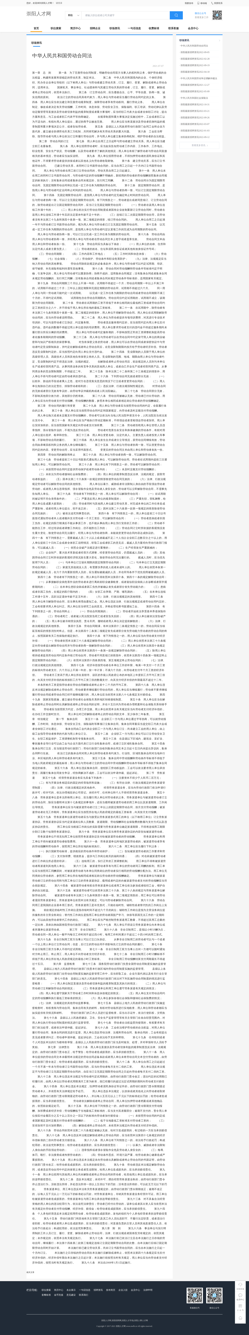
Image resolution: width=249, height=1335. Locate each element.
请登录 (59, 3)
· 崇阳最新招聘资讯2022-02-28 (194, 59)
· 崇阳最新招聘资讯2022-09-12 (194, 137)
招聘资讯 (98, 1290)
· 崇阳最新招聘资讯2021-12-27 (194, 85)
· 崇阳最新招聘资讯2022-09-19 (194, 65)
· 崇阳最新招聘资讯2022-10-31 (194, 104)
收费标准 (154, 28)
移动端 (202, 3)
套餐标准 (46, 1295)
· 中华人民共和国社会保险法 (193, 98)
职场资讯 (114, 28)
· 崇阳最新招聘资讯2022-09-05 (194, 52)
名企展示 (71, 1290)
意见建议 (71, 1295)
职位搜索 (56, 28)
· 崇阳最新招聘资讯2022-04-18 (194, 72)
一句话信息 (134, 28)
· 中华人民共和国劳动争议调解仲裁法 (198, 78)
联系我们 (83, 1295)
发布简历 (110, 1290)
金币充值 (58, 1295)
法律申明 (147, 1290)
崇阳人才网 (38, 13)
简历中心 (75, 28)
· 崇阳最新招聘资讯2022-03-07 (194, 124)
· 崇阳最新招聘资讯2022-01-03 (194, 130)
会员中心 (193, 28)
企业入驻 (123, 1290)
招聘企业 (95, 28)
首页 (36, 28)
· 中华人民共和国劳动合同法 (193, 46)
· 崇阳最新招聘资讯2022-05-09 (194, 91)
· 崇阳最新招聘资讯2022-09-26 (194, 117)
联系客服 (173, 28)
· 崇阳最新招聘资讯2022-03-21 (194, 111)
